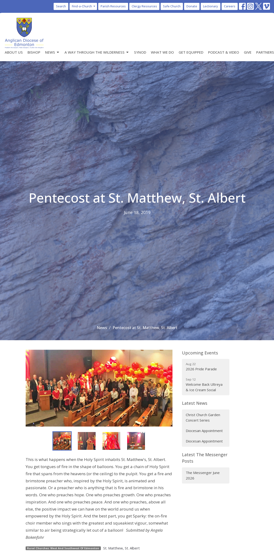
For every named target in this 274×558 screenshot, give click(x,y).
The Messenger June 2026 (203, 475)
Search (61, 6)
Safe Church (172, 6)
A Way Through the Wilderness (97, 52)
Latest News (194, 403)
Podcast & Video (223, 52)
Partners (265, 52)
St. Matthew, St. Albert (121, 548)
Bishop (34, 52)
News (52, 52)
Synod (140, 52)
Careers (229, 6)
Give (247, 52)
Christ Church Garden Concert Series (203, 417)
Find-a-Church (84, 6)
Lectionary (210, 6)
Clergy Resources (144, 6)
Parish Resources (113, 6)
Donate (191, 6)
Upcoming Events (200, 353)
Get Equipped (191, 52)
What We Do (162, 52)
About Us (14, 52)
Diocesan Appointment (204, 430)
